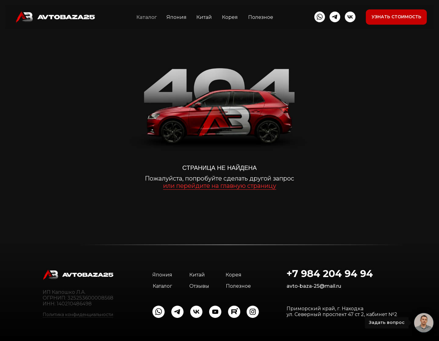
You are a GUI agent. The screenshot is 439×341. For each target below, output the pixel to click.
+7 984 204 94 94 (330, 273)
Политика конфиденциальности (78, 314)
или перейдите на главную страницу (219, 185)
